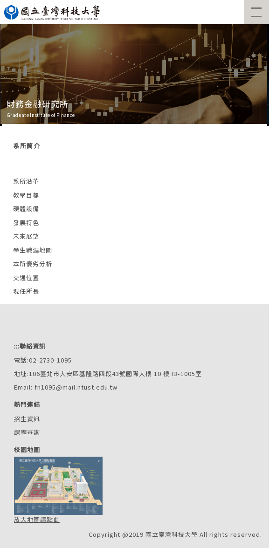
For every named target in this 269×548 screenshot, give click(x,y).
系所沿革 (26, 181)
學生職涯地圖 (32, 250)
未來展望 (26, 236)
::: (17, 346)
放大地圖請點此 (37, 519)
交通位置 (26, 277)
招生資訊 (27, 418)
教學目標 (26, 195)
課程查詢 (27, 432)
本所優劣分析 (32, 263)
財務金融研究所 (38, 103)
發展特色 (26, 222)
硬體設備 (26, 208)
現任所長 (26, 291)
